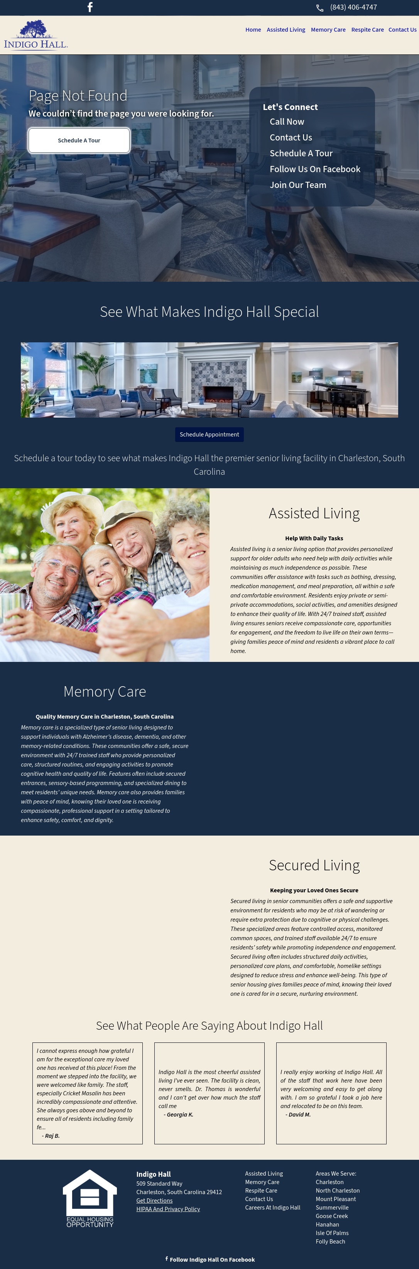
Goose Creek (332, 1216)
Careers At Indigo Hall (272, 1207)
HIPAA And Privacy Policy (168, 1209)
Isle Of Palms (332, 1233)
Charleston (330, 1182)
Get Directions (154, 1200)
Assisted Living (281, 29)
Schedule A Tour (79, 140)
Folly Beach (330, 1241)
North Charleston (338, 1190)
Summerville (332, 1207)
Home (247, 29)
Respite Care (365, 29)
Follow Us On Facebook (315, 169)
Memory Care (325, 29)
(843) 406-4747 (346, 7)
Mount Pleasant (336, 1199)
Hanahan (328, 1224)
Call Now (287, 122)
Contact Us (402, 29)
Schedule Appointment (209, 434)
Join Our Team (298, 185)
